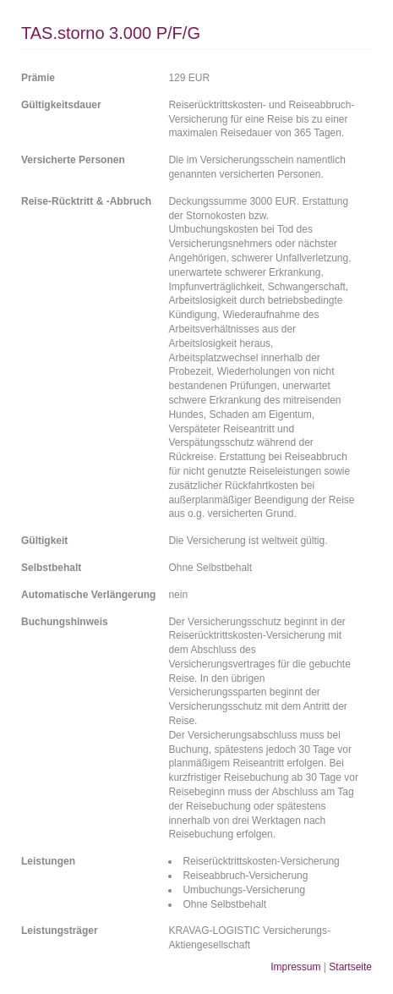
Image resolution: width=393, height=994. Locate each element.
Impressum (295, 967)
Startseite (350, 967)
